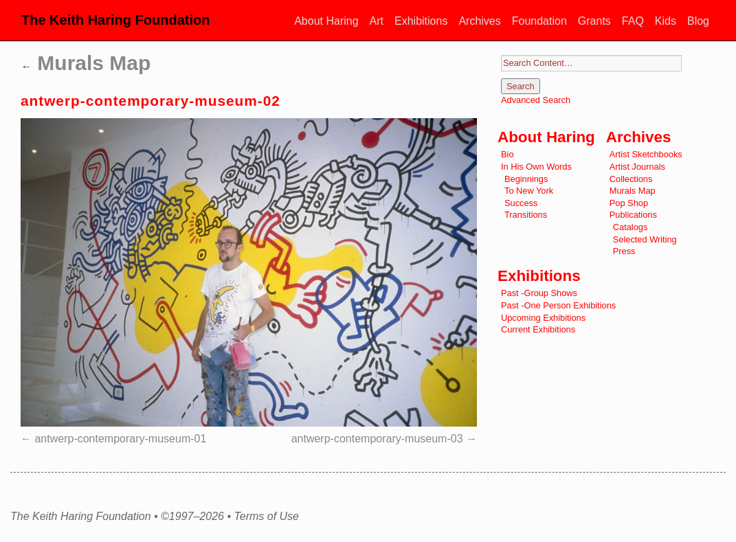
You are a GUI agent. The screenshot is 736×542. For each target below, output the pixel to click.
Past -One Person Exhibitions (558, 305)
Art (376, 21)
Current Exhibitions (538, 329)
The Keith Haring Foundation (115, 19)
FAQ (633, 21)
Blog (698, 21)
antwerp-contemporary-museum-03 (377, 438)
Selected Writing (645, 239)
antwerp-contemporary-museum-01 (120, 438)
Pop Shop (629, 203)
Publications (633, 215)
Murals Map (85, 63)
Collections (631, 179)
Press (624, 251)
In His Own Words (536, 166)
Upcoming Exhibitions (543, 318)
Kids (665, 21)
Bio (507, 154)
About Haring (326, 21)
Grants (594, 21)
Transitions (525, 215)
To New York (528, 190)
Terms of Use (266, 516)
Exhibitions (420, 21)
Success (520, 203)
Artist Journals (637, 166)
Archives (479, 21)
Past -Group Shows (539, 293)
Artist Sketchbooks (646, 154)
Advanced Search (535, 100)
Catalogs (630, 227)
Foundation (539, 21)
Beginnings (526, 179)
